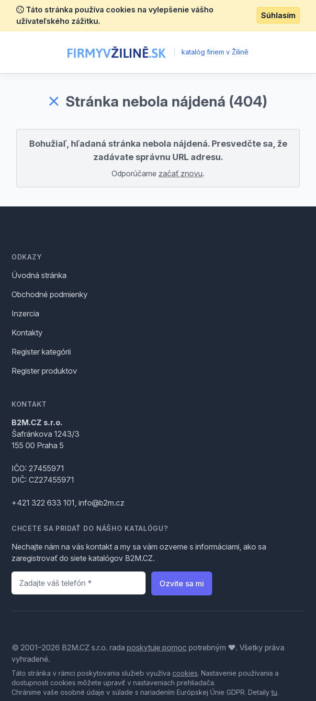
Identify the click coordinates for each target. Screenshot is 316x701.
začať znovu (180, 173)
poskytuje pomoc (157, 647)
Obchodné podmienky (49, 294)
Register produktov (44, 371)
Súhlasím (278, 15)
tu (274, 692)
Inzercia (25, 313)
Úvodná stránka (39, 275)
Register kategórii (41, 351)
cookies (185, 673)
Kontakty (27, 332)
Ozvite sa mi (181, 583)
